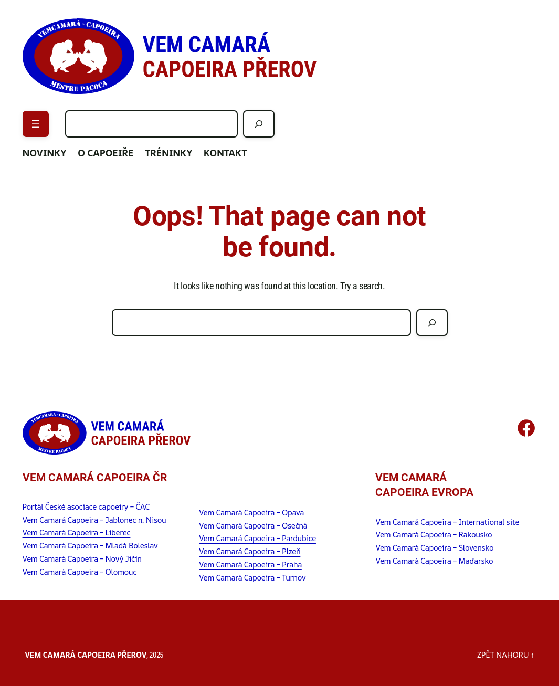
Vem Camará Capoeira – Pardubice (257, 538)
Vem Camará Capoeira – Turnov (252, 577)
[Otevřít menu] (36, 124)
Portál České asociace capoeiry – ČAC (86, 506)
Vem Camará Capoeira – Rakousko (433, 534)
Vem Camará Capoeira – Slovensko (434, 547)
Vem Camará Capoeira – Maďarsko (434, 560)
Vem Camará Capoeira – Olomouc (80, 571)
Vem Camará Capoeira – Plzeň (249, 551)
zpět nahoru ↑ (505, 654)
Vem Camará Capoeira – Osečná (253, 525)
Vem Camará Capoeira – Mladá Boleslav (90, 545)
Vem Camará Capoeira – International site (447, 521)
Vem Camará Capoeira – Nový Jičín (82, 558)
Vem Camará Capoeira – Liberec (77, 532)
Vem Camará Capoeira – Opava (251, 512)
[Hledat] (259, 123)
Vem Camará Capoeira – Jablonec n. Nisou (94, 519)
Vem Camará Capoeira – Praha (250, 564)
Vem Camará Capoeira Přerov (85, 654)
